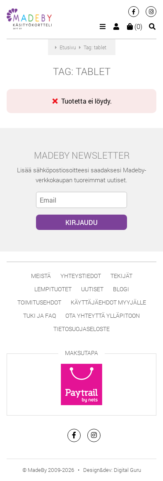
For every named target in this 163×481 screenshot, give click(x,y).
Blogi (121, 289)
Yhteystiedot (80, 276)
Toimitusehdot (39, 302)
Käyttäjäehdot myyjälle (108, 302)
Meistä (41, 276)
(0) (134, 26)
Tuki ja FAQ (39, 315)
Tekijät (121, 276)
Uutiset (92, 289)
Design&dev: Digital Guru (112, 470)
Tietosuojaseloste (81, 329)
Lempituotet (53, 289)
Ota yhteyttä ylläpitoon (102, 315)
